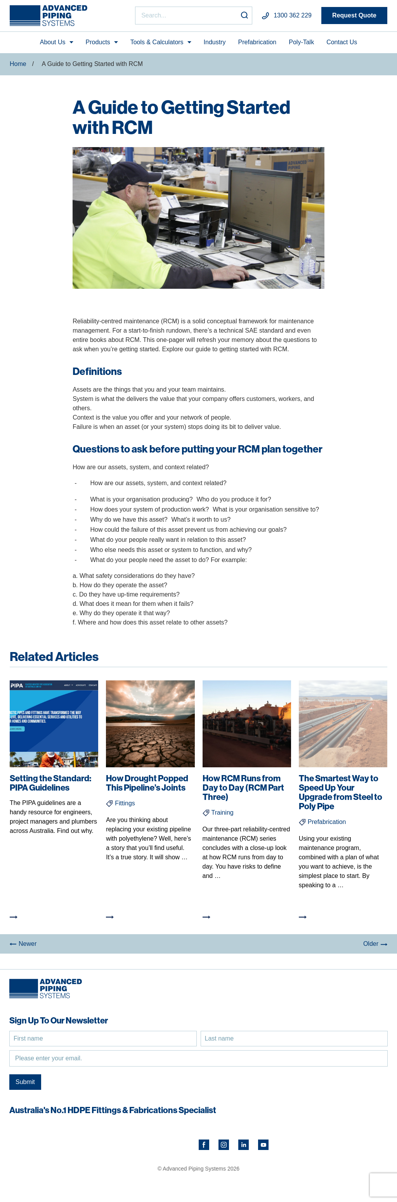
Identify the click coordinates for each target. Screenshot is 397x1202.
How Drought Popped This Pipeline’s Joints (147, 783)
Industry (215, 42)
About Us (53, 42)
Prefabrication (257, 42)
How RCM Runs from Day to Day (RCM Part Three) (243, 787)
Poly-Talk (301, 42)
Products (98, 42)
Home (18, 64)
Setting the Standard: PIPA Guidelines (50, 783)
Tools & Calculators (157, 42)
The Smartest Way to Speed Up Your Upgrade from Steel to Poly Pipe (340, 792)
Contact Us (341, 42)
